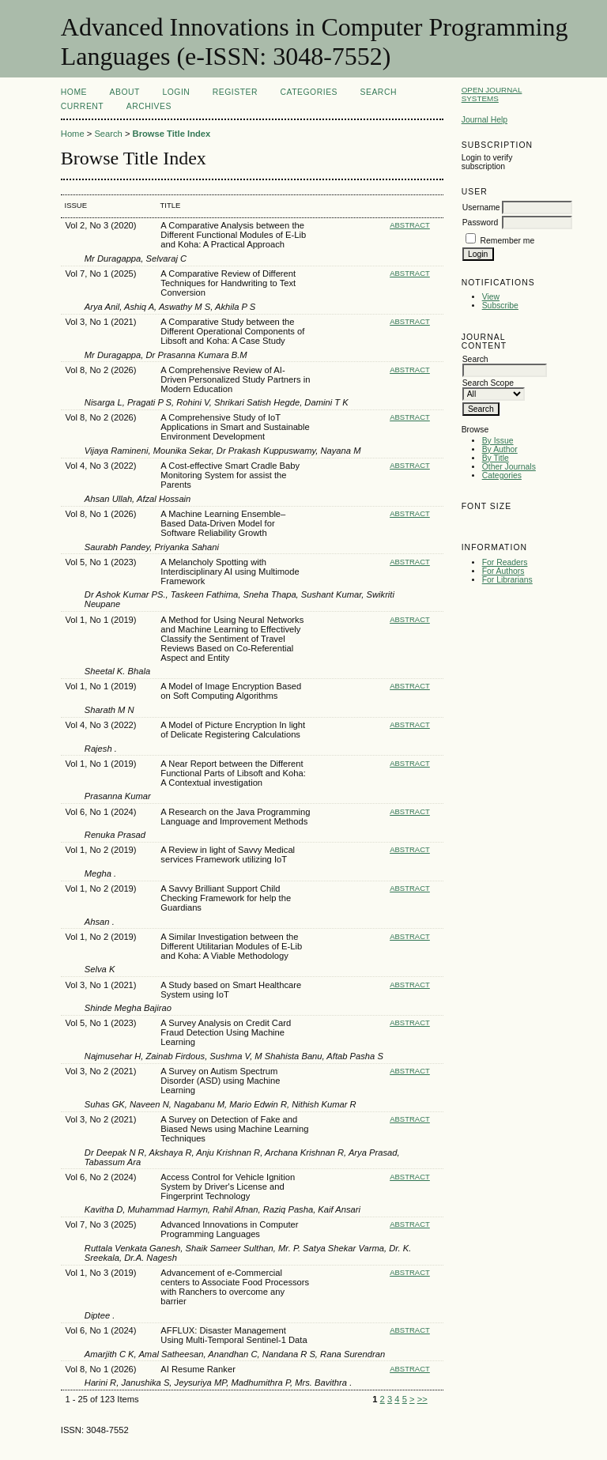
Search (378, 92)
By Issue (498, 440)
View (491, 296)
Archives (149, 106)
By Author (500, 449)
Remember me (508, 240)
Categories (502, 475)
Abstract (410, 225)
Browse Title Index (172, 133)
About (125, 92)
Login (176, 92)
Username (481, 207)
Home (74, 92)
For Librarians (507, 579)
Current (82, 106)
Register (235, 92)
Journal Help (484, 119)
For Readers (505, 562)
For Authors (503, 571)
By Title (495, 458)
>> (422, 1399)
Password (480, 222)
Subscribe (500, 305)
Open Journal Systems (492, 94)
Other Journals (509, 466)
